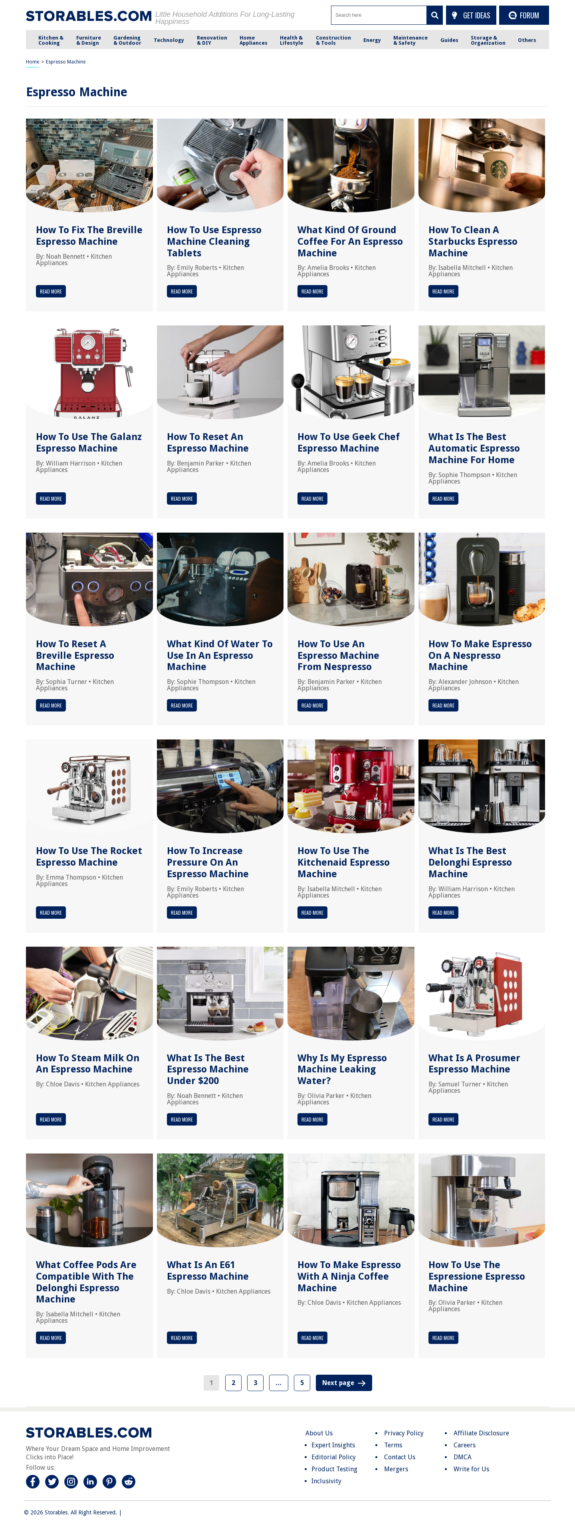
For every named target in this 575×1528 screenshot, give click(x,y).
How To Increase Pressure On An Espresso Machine (208, 862)
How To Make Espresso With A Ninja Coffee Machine (349, 1276)
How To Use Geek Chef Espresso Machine (348, 442)
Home (32, 62)
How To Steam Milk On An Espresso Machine (87, 1063)
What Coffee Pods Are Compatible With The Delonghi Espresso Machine (86, 1282)
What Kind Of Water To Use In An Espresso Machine (220, 655)
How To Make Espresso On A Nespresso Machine (480, 655)
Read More (51, 291)
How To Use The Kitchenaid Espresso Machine (343, 862)
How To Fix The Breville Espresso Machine (89, 235)
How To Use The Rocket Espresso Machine (89, 856)
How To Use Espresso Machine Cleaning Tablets (214, 241)
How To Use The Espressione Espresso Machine (476, 1276)
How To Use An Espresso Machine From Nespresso (338, 655)
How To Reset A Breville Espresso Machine (75, 655)
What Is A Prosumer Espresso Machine (474, 1063)
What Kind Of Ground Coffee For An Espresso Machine (350, 241)
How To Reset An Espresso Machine (208, 442)
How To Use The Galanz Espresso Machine (89, 442)
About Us (319, 1433)
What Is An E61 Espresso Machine (208, 1270)
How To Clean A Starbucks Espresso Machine (473, 241)
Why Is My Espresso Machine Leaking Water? (342, 1069)
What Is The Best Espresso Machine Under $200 (208, 1069)
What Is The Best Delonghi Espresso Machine (470, 862)
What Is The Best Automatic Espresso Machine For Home (474, 448)
